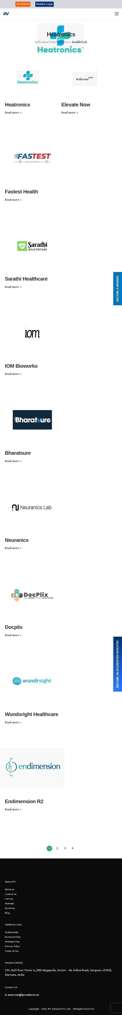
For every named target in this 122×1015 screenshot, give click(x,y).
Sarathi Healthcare (26, 279)
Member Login (44, 4)
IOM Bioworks (21, 366)
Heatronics (17, 105)
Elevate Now (75, 105)
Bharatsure (18, 453)
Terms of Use (12, 951)
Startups (9, 903)
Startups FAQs (12, 941)
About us (9, 889)
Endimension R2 (24, 801)
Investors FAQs (13, 937)
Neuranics (16, 540)
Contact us (10, 894)
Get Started (22, 4)
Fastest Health (21, 192)
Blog (7, 913)
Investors (10, 908)
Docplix (13, 627)
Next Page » (72, 848)
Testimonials (11, 932)
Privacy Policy (12, 946)
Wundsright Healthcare (31, 714)
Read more (12, 112)
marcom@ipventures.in (23, 995)
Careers (9, 898)
